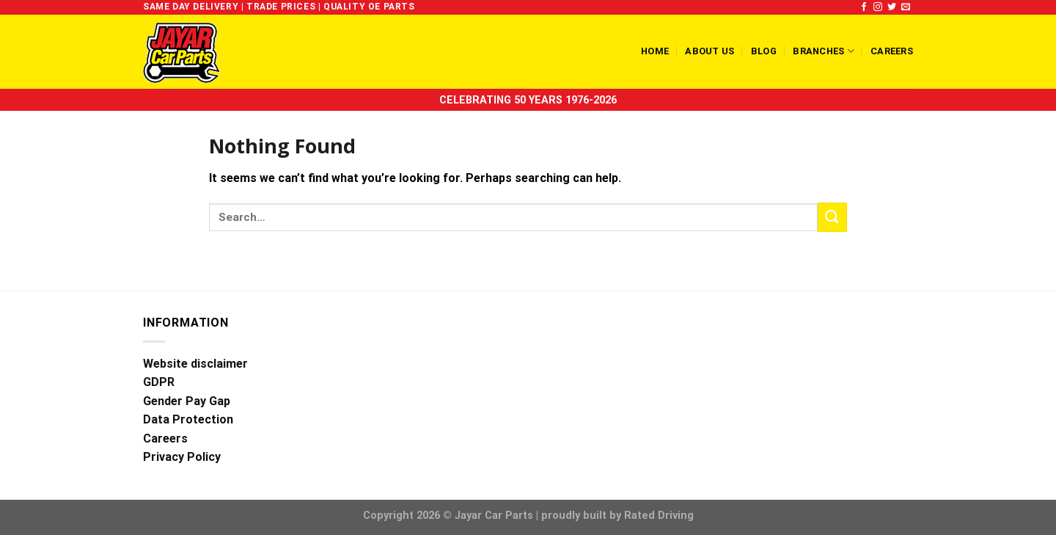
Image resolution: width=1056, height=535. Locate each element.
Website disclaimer (195, 364)
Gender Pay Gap (186, 401)
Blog (764, 51)
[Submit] (832, 217)
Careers (891, 51)
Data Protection (188, 419)
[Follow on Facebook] (863, 7)
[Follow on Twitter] (891, 7)
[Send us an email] (905, 7)
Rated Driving (659, 515)
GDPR (159, 382)
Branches (823, 51)
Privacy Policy (182, 457)
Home (655, 51)
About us (709, 51)
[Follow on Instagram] (877, 7)
